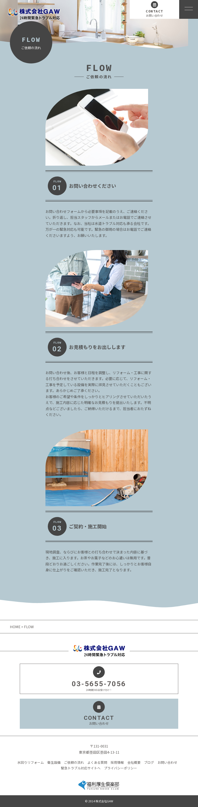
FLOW (57, 186)
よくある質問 (97, 762)
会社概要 (134, 762)
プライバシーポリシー (120, 768)
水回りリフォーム (30, 762)
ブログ (149, 762)
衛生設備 (54, 762)
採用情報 (117, 762)
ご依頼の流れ (74, 762)
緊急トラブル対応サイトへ (81, 768)
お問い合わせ (167, 762)
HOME (15, 626)
